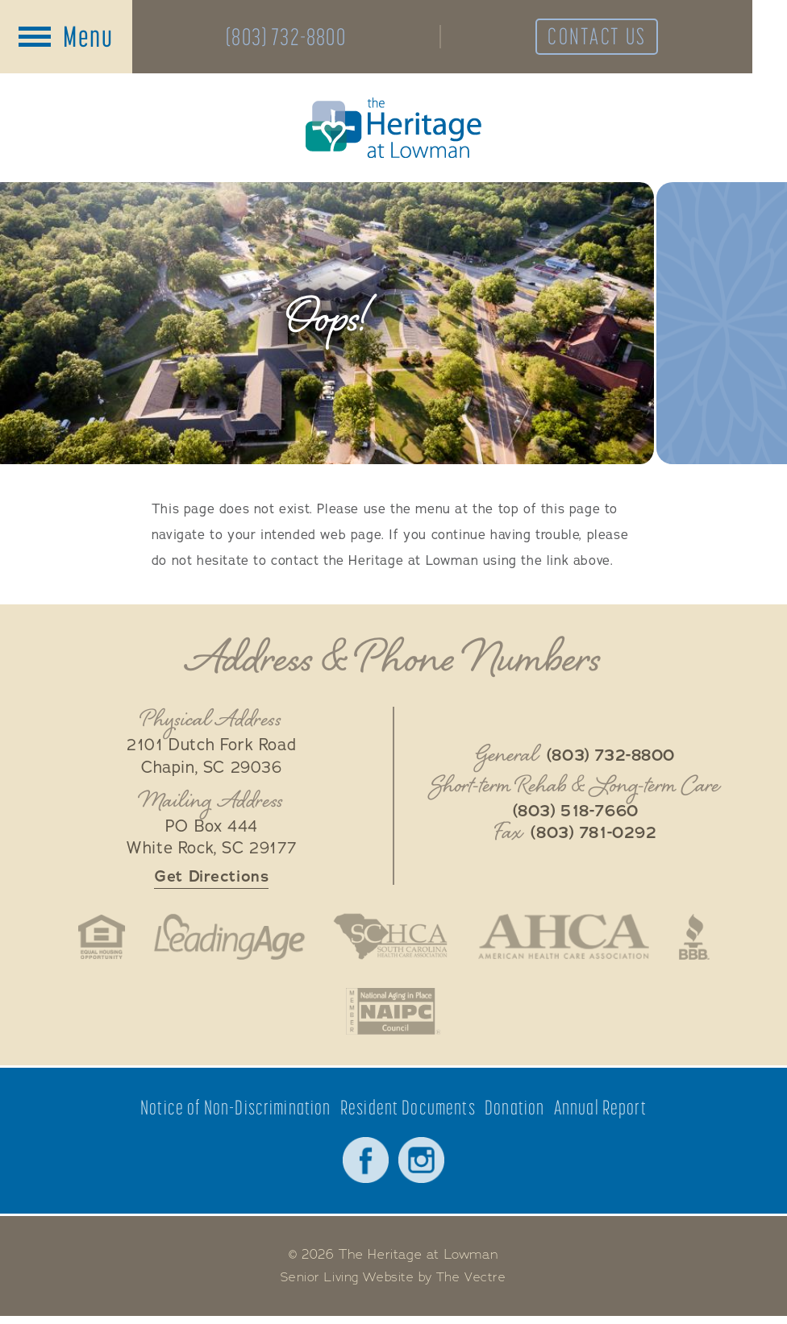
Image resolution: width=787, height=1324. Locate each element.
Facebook (364, 1167)
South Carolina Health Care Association (390, 940)
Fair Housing (92, 940)
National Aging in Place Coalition (393, 1017)
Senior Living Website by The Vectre (393, 1285)
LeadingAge (224, 940)
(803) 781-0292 (593, 836)
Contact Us (622, 38)
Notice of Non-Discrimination (235, 1114)
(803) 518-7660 (576, 814)
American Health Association (568, 940)
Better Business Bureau (704, 940)
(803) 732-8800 (292, 38)
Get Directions (211, 879)
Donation (515, 1114)
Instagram (422, 1167)
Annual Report (601, 1114)
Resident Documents (408, 1114)
